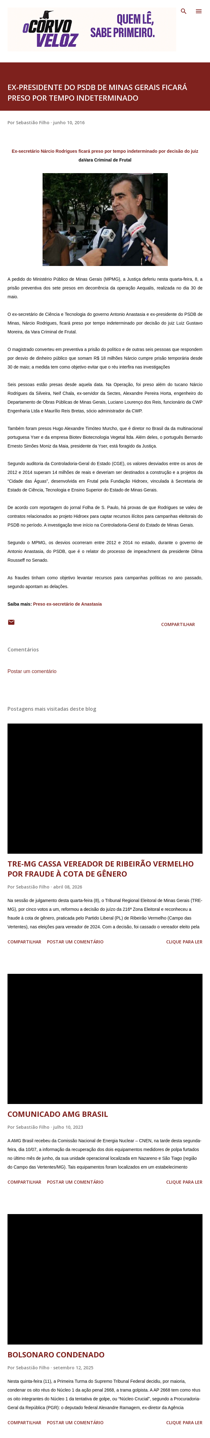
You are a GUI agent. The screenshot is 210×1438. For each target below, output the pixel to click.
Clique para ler (184, 942)
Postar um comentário (32, 671)
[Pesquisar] (183, 11)
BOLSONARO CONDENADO (56, 1354)
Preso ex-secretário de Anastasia (67, 604)
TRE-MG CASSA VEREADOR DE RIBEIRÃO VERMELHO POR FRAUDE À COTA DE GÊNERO (101, 868)
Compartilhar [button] (178, 624)
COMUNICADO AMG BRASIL (58, 1114)
